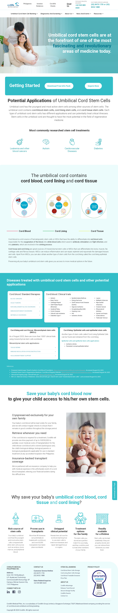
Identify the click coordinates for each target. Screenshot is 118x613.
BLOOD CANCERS (16, 299)
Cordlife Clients (53, 5)
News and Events (82, 14)
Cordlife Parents (66, 593)
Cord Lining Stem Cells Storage (70, 573)
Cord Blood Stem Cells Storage (70, 570)
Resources (98, 14)
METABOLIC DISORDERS (18, 315)
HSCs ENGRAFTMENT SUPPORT (21, 355)
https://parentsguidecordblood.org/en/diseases (69, 370)
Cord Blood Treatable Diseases (70, 575)
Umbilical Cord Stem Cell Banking (23, 14)
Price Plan (64, 578)
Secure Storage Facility (68, 591)
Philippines (27, 4)
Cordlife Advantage (67, 585)
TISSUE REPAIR (15, 347)
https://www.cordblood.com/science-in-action (77, 372)
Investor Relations (39, 5)
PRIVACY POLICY (94, 567)
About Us (68, 14)
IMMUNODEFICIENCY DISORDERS (21, 311)
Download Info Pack (115, 490)
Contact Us (64, 596)
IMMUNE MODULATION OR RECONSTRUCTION (25, 351)
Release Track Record (68, 588)
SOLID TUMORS (16, 303)
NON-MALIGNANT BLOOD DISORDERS (23, 307)
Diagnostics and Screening (50, 14)
